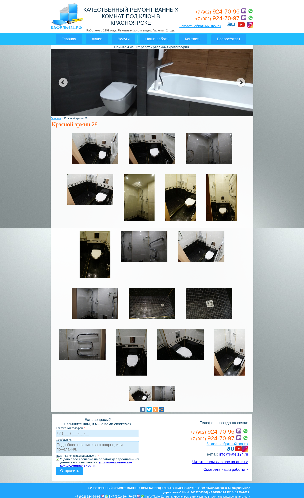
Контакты (193, 39)
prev (63, 82)
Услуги (124, 39)
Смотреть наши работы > (226, 469)
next (241, 82)
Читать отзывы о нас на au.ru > (220, 462)
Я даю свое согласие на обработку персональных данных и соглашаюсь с (99, 459)
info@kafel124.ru (233, 454)
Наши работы (157, 39)
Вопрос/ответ (228, 39)
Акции (97, 39)
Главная (69, 39)
